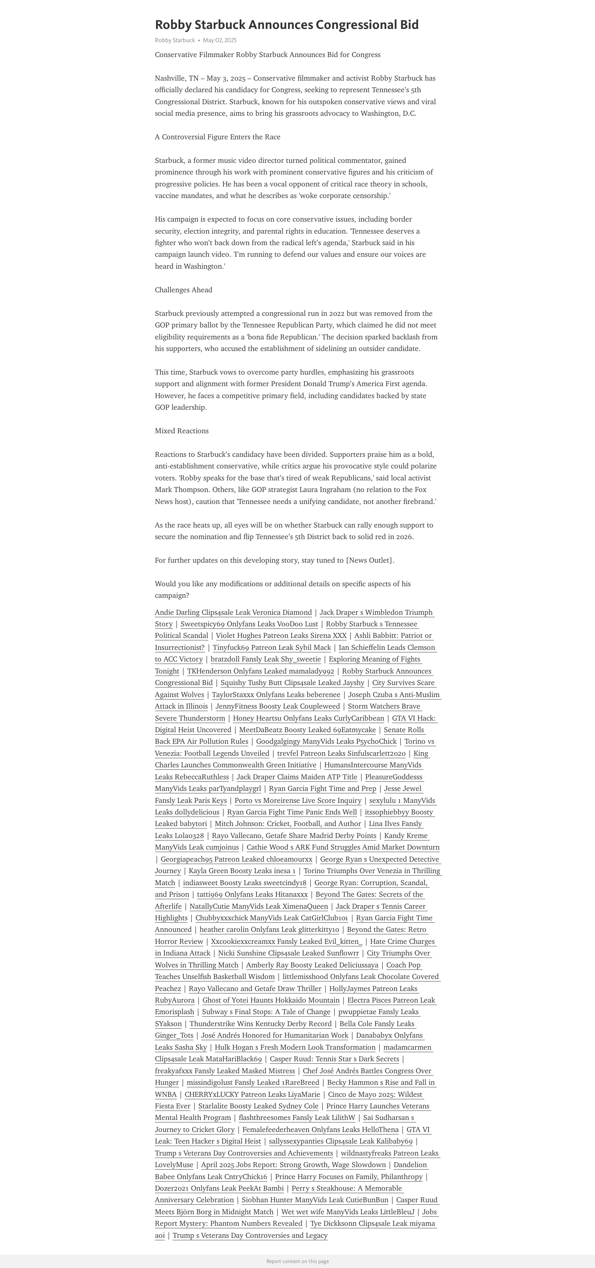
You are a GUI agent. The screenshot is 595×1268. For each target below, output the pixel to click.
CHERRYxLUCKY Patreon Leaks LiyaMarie (252, 1094)
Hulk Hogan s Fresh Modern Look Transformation (295, 1047)
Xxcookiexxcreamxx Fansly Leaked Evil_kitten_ (286, 941)
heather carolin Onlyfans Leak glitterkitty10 (269, 929)
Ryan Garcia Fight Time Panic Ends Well (292, 812)
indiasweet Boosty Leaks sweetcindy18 (245, 882)
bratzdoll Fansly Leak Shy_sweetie (266, 659)
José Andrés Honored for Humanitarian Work (274, 1035)
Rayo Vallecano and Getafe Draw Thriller (255, 988)
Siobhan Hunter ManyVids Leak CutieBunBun (315, 1199)
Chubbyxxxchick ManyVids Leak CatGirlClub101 (271, 917)
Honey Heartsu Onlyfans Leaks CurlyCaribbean (308, 718)
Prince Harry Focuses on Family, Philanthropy (349, 1176)
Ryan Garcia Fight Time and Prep (322, 788)
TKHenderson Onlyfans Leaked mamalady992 (260, 671)
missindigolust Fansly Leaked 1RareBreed (253, 1082)
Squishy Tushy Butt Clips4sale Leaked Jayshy (292, 682)
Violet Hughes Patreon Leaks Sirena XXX (281, 635)
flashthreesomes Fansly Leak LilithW (297, 1117)
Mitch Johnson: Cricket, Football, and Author (288, 823)
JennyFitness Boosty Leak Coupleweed (278, 706)
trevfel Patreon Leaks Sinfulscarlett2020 (341, 753)
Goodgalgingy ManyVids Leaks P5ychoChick (326, 741)
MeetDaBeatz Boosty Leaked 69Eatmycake (307, 729)
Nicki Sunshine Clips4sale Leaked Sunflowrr (288, 953)
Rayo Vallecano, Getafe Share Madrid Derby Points (294, 835)
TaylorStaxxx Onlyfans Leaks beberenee (276, 694)
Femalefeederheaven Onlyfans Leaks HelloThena (321, 1129)
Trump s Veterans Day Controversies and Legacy (250, 1235)
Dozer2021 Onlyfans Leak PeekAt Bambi (219, 1188)
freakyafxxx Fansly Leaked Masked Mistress (225, 1070)
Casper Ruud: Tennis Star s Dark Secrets (334, 1058)
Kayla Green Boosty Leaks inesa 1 (242, 870)
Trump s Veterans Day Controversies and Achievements (244, 1153)
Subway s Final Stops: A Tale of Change (266, 1011)
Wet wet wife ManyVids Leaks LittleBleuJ (347, 1211)
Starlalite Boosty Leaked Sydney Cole (258, 1105)
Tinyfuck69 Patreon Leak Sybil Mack (272, 647)
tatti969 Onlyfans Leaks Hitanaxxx (252, 894)
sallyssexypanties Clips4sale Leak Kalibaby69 (341, 1141)
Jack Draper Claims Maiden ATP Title (297, 776)
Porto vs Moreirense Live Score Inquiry (298, 800)
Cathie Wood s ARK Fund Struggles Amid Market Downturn (343, 847)
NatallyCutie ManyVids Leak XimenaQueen (259, 906)
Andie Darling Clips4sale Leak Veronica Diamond (233, 612)
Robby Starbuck (175, 40)
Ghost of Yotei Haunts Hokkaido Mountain (271, 1000)
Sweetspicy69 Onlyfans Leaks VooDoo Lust (249, 623)
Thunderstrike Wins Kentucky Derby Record (261, 1023)
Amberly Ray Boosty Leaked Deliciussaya (312, 965)
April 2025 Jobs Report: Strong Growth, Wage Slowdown (293, 1164)
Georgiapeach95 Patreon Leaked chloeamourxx (236, 859)
